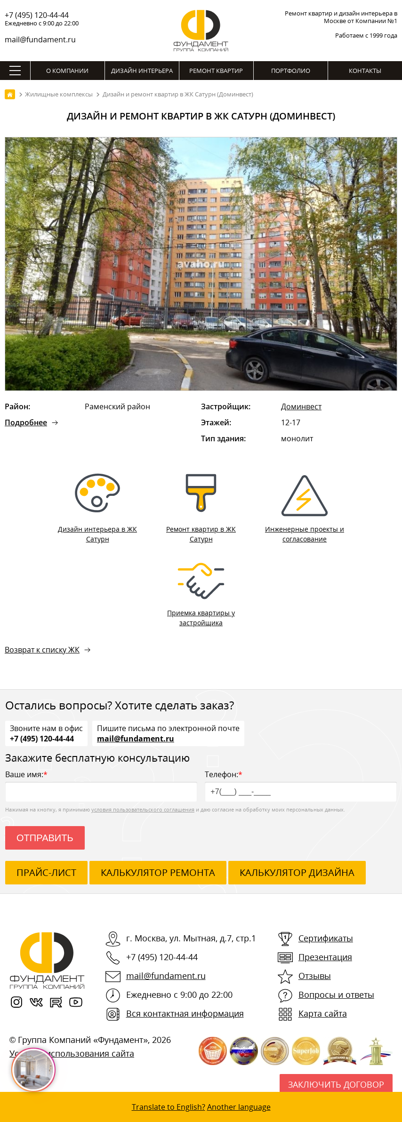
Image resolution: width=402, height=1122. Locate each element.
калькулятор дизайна (297, 872)
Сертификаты (325, 938)
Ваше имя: (101, 785)
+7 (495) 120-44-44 (37, 15)
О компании (67, 70)
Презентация (325, 957)
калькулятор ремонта (158, 872)
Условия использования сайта (71, 1053)
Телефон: (301, 785)
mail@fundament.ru (40, 39)
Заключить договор (336, 1084)
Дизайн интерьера (142, 70)
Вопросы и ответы (336, 994)
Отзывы (314, 975)
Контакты (365, 70)
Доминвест (301, 406)
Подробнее (26, 422)
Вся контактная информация (185, 1013)
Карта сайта (322, 1013)
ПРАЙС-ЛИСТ (46, 872)
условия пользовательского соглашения (142, 809)
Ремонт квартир (216, 70)
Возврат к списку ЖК (42, 650)
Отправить (44, 838)
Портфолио (290, 70)
